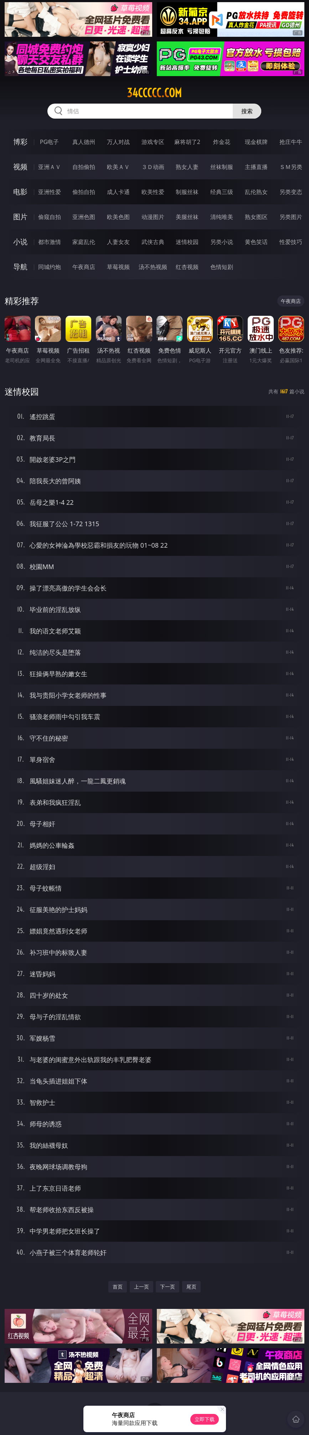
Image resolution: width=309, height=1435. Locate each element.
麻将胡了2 (187, 142)
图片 (20, 216)
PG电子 (49, 142)
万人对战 (118, 142)
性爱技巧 (290, 242)
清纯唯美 (221, 217)
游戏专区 (152, 142)
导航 (20, 266)
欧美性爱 (152, 192)
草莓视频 (118, 267)
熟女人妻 (187, 167)
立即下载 (205, 1419)
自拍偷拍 (83, 167)
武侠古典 (152, 242)
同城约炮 (49, 267)
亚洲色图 (83, 217)
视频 (20, 166)
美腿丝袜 (187, 217)
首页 (118, 1286)
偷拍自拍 (83, 192)
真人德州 (83, 142)
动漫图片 (152, 217)
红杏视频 (187, 267)
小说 (20, 241)
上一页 (141, 1286)
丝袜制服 (221, 167)
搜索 (247, 111)
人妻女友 (118, 242)
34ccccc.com (154, 93)
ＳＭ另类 (290, 167)
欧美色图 (118, 217)
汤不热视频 (153, 267)
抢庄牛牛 (290, 142)
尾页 (191, 1286)
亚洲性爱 (49, 192)
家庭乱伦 (83, 242)
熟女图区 (256, 217)
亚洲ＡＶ (49, 167)
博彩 (20, 141)
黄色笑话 (256, 242)
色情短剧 (221, 267)
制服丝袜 (187, 192)
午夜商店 (83, 267)
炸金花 (221, 142)
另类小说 (221, 242)
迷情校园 (187, 242)
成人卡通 (118, 192)
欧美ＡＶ (118, 167)
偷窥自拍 (49, 217)
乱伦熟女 (256, 192)
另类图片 (290, 217)
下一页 (167, 1286)
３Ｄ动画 (152, 167)
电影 (20, 191)
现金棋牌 (256, 142)
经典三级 (221, 192)
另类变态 (290, 192)
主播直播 (256, 167)
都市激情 (49, 242)
